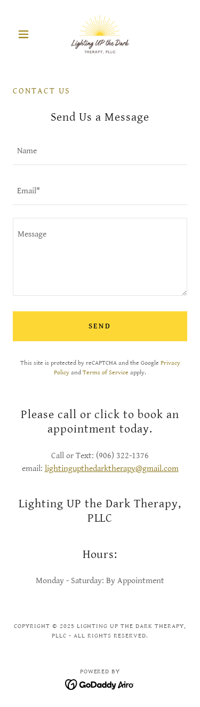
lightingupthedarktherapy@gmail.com (112, 469)
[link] (100, 34)
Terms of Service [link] (106, 372)
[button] (26, 34)
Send (100, 326)
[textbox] (100, 151)
